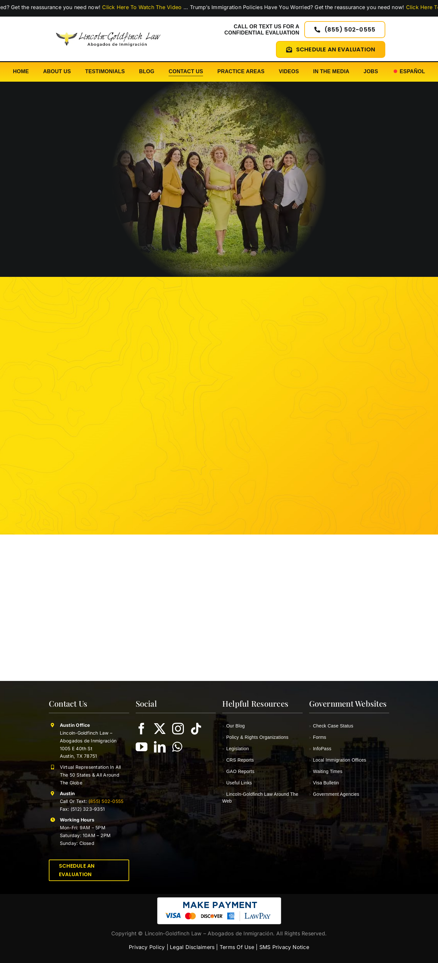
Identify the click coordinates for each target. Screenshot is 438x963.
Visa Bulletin (324, 782)
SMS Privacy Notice (284, 947)
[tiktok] (196, 729)
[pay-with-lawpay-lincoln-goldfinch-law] (219, 900)
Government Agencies (334, 794)
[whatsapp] (177, 747)
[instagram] (178, 729)
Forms (317, 737)
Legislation (235, 748)
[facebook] (141, 729)
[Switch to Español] (408, 71)
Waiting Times (326, 771)
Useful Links (237, 782)
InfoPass (320, 748)
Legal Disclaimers (192, 947)
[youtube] (141, 747)
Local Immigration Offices (337, 760)
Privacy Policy (147, 947)
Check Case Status (331, 725)
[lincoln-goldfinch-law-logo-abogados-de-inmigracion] (108, 29)
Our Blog (233, 725)
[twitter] (160, 729)
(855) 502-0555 (105, 801)
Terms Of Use (237, 947)
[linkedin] (160, 747)
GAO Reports (238, 771)
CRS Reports (238, 760)
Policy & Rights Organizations (255, 737)
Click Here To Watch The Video (149, 7)
